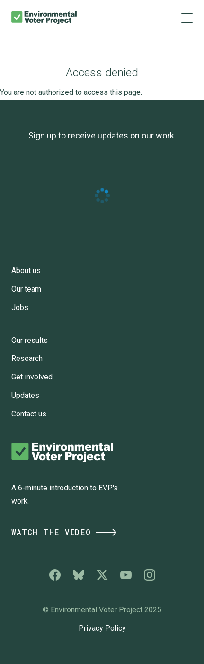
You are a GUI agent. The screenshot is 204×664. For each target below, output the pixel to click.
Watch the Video (64, 532)
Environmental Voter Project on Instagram (149, 574)
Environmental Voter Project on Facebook (54, 574)
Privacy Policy (102, 628)
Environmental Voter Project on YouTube (125, 574)
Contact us (28, 413)
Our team (26, 289)
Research (27, 358)
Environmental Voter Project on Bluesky (78, 574)
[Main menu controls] (187, 18)
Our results (29, 340)
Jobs (19, 307)
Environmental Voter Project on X (102, 574)
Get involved (32, 376)
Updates (25, 395)
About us (26, 270)
